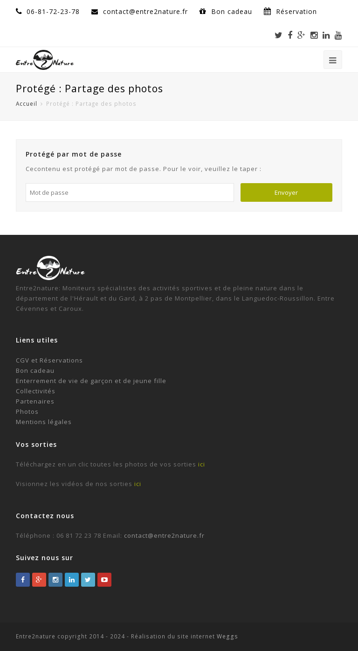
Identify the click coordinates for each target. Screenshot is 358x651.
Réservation (296, 11)
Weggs (226, 636)
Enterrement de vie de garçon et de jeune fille (91, 381)
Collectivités (35, 391)
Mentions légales (44, 422)
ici (201, 464)
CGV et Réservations (49, 360)
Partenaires (35, 401)
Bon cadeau (233, 11)
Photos (27, 411)
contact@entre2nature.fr (164, 535)
